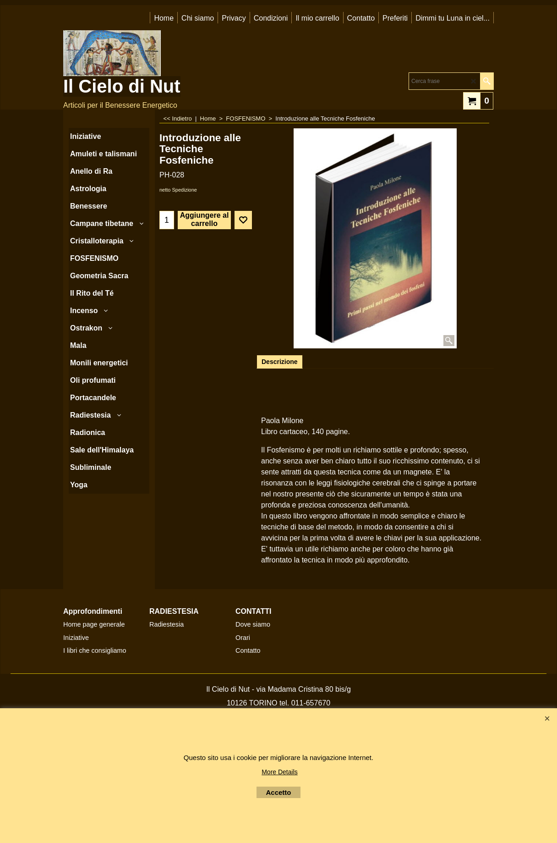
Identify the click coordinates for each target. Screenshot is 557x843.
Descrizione (280, 361)
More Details (280, 772)
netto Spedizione (178, 190)
